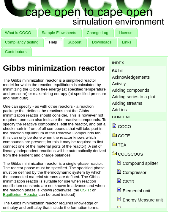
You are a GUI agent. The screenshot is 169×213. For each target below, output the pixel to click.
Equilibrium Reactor (20, 194)
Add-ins (119, 109)
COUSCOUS (127, 154)
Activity (119, 83)
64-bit (117, 70)
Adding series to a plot (133, 96)
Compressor (131, 172)
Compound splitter (137, 163)
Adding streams (127, 103)
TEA (119, 145)
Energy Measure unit (140, 200)
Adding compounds (130, 90)
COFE (121, 135)
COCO (121, 126)
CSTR (85, 190)
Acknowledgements (131, 77)
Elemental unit (133, 190)
